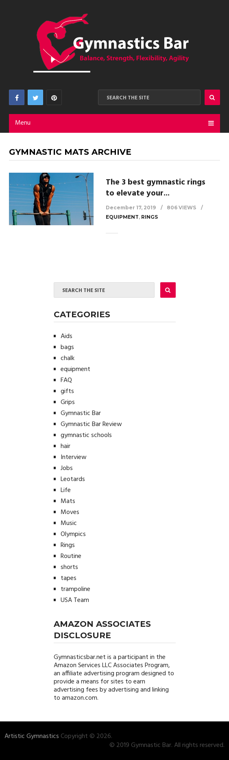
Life (66, 490)
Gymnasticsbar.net (80, 657)
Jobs (67, 468)
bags (67, 347)
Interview (74, 457)
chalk (67, 358)
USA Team (75, 600)
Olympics (73, 534)
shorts (69, 567)
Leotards (73, 479)
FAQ (66, 380)
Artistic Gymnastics (31, 736)
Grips (68, 402)
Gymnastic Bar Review (91, 424)
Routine (71, 556)
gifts (67, 391)
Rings (149, 217)
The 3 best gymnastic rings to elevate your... (155, 188)
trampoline (75, 589)
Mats (68, 501)
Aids (66, 336)
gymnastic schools (86, 435)
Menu (23, 123)
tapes (68, 578)
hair (65, 446)
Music (69, 523)
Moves (70, 512)
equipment (122, 217)
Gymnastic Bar (81, 413)
